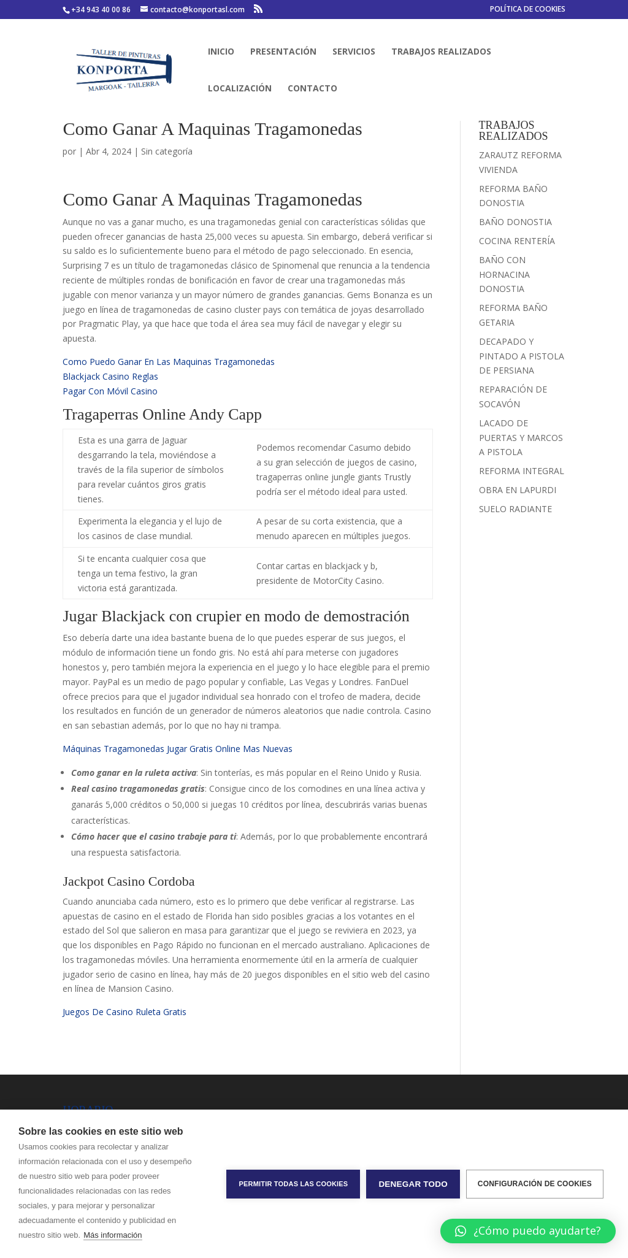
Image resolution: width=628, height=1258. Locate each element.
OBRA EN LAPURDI (517, 490)
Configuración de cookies (535, 1183)
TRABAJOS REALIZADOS (441, 52)
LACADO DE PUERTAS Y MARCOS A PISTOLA (521, 437)
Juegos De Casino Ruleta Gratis (124, 1012)
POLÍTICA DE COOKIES (527, 10)
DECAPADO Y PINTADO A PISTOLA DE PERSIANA (521, 356)
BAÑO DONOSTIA (515, 222)
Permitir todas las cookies (293, 1183)
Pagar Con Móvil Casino (110, 391)
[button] (528, 1231)
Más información (112, 1235)
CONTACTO (312, 89)
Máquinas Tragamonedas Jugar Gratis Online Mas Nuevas (178, 748)
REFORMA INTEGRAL (521, 471)
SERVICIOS (353, 52)
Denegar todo (412, 1184)
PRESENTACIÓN (283, 52)
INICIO (221, 52)
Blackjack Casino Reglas (110, 376)
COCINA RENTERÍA (517, 241)
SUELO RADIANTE (515, 509)
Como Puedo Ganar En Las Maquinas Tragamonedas (169, 361)
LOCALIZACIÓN (240, 89)
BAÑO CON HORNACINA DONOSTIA (504, 274)
